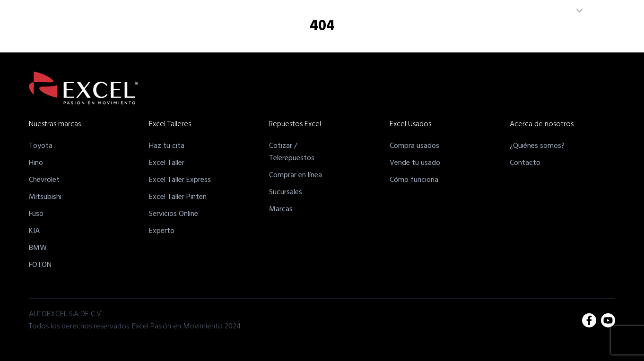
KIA (34, 231)
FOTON (40, 265)
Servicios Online (173, 214)
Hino (36, 163)
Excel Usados (436, 34)
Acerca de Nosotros (498, 34)
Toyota (40, 146)
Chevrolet (44, 180)
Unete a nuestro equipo (574, 34)
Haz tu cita (166, 146)
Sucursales (285, 192)
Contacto (525, 163)
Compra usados (414, 146)
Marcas (281, 209)
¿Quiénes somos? (537, 146)
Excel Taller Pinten (178, 197)
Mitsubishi (45, 197)
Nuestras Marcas (268, 34)
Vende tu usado (415, 163)
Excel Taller (166, 163)
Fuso (36, 214)
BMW (38, 248)
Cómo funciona (414, 180)
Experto (161, 231)
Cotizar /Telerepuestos (291, 152)
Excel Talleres (324, 34)
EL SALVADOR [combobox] (548, 11)
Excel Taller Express (180, 180)
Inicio (224, 34)
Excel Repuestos (380, 34)
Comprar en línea (295, 175)
